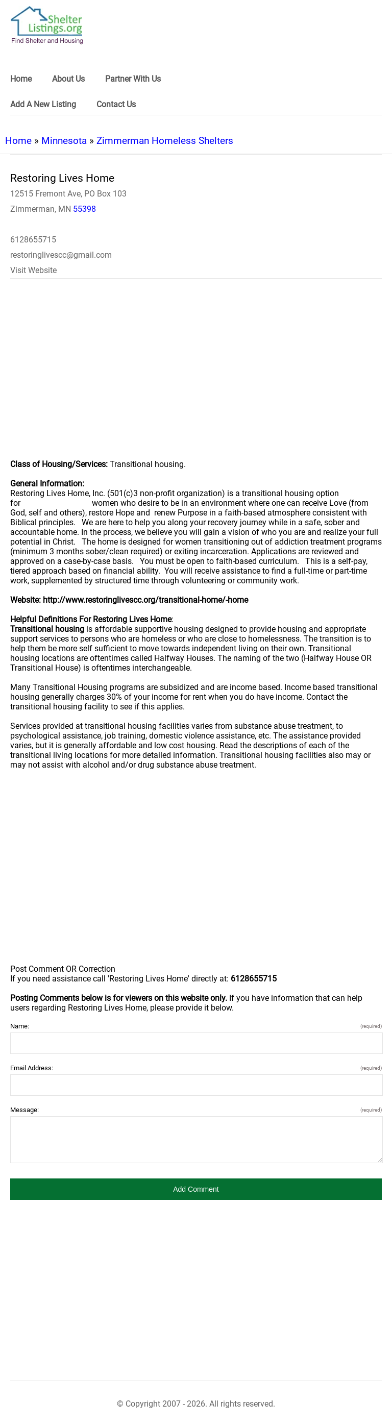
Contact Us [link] (116, 104)
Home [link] (21, 79)
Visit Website (33, 270)
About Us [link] (68, 79)
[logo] (47, 25)
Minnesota (64, 140)
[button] (196, 1189)
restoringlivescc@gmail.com (61, 255)
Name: (196, 1026)
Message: (196, 1110)
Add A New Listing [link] (43, 104)
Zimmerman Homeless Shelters (164, 140)
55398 (84, 209)
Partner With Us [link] (133, 79)
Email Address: (196, 1068)
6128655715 (33, 239)
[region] (196, 375)
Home (18, 140)
